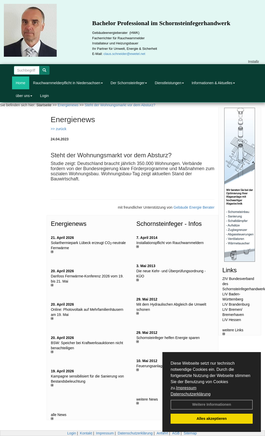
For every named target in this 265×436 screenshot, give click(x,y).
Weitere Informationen (211, 404)
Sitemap (190, 433)
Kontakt (86, 433)
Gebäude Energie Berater (193, 207)
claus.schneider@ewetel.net (124, 54)
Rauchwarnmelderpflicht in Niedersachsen (68, 83)
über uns (24, 96)
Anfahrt (162, 433)
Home (20, 83)
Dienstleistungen (169, 83)
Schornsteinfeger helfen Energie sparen (168, 338)
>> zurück (58, 129)
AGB (176, 433)
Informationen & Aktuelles (213, 83)
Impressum (186, 388)
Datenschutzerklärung (191, 394)
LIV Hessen (231, 320)
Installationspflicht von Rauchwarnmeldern (169, 243)
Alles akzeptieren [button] (212, 418)
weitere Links (232, 331)
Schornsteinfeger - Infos (169, 223)
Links (229, 270)
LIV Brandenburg (236, 304)
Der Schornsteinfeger (129, 83)
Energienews (68, 223)
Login (44, 96)
